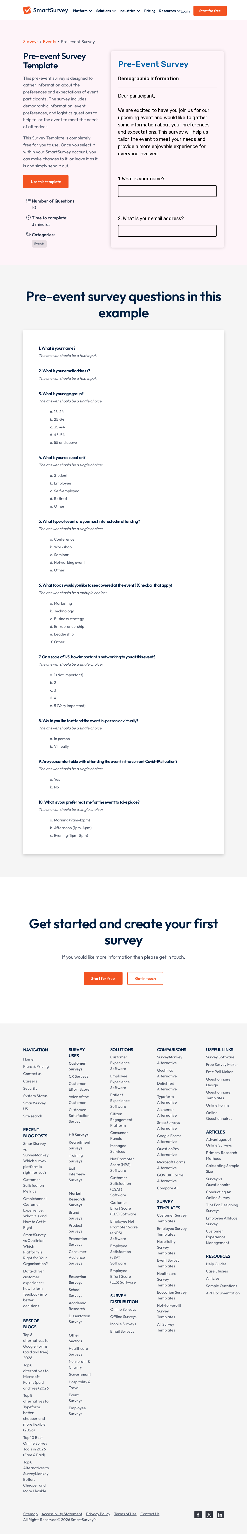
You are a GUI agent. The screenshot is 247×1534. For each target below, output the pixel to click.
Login (185, 11)
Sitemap (30, 1513)
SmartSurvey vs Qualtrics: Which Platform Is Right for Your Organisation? (35, 1249)
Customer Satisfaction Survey (79, 1115)
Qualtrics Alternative (167, 1073)
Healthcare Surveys (78, 1351)
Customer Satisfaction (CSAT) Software (120, 1186)
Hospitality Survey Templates (166, 1247)
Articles (213, 1278)
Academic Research (77, 1305)
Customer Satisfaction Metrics (33, 1185)
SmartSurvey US (34, 1106)
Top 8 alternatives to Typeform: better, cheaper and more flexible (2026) (35, 1412)
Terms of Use (125, 1513)
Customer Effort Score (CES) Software (123, 1208)
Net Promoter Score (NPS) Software (122, 1164)
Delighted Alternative (167, 1086)
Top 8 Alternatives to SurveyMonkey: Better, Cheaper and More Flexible (36, 1476)
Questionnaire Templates (218, 1095)
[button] (82, 11)
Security (30, 1088)
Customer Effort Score (79, 1086)
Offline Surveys (123, 1316)
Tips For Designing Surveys (222, 1207)
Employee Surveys (77, 1410)
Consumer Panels (119, 1135)
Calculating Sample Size (222, 1168)
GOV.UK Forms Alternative (170, 1178)
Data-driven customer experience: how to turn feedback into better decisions (35, 1288)
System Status (35, 1095)
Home (28, 1059)
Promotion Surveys (78, 1241)
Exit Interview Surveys (77, 1174)
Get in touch (145, 978)
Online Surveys (123, 1309)
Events (49, 41)
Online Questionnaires (219, 1115)
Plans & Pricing (36, 1066)
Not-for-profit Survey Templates (169, 1311)
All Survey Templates (166, 1327)
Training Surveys (76, 1158)
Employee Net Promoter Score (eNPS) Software (124, 1230)
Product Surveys (75, 1228)
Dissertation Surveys (79, 1318)
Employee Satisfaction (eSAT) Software (120, 1254)
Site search (32, 1116)
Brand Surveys (75, 1215)
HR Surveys (78, 1134)
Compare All (167, 1188)
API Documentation (223, 1293)
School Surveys (75, 1292)
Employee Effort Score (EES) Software (123, 1276)
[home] (48, 10)
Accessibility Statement (61, 1513)
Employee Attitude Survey (222, 1221)
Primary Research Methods (221, 1155)
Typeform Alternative (167, 1099)
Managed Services (118, 1148)
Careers (30, 1081)
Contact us (32, 1073)
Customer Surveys (77, 1066)
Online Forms (217, 1105)
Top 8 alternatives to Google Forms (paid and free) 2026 (35, 1346)
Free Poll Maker (219, 1071)
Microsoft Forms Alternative (171, 1165)
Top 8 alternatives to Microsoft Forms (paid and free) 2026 (36, 1376)
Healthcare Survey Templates (166, 1279)
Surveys (30, 41)
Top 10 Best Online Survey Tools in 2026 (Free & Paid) (35, 1446)
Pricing (150, 10)
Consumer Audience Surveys (78, 1257)
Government (80, 1374)
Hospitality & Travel (79, 1384)
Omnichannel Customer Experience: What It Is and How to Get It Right (35, 1213)
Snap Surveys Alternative (168, 1125)
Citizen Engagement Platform (121, 1119)
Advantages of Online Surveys (219, 1142)
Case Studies (217, 1271)
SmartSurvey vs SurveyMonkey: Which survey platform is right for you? (36, 1158)
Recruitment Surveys (79, 1145)
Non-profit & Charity (79, 1364)
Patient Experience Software (120, 1100)
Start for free (210, 10)
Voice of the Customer (79, 1099)
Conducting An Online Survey (218, 1194)
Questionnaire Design (218, 1082)
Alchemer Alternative (167, 1112)
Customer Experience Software (120, 1063)
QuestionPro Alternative (168, 1151)
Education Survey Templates (172, 1295)
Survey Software (220, 1057)
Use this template (46, 181)
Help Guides (216, 1263)
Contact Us (149, 1513)
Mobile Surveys (123, 1323)
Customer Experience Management (217, 1237)
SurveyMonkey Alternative (169, 1060)
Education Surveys (77, 1279)
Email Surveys (122, 1331)
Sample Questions (221, 1285)
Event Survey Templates (168, 1263)
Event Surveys (75, 1397)
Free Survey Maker (222, 1064)
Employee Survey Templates (172, 1231)
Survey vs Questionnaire (218, 1181)
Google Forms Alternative (169, 1138)
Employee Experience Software (120, 1082)
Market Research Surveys (77, 1199)
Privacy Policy (98, 1513)
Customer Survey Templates (172, 1218)
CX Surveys (78, 1076)
